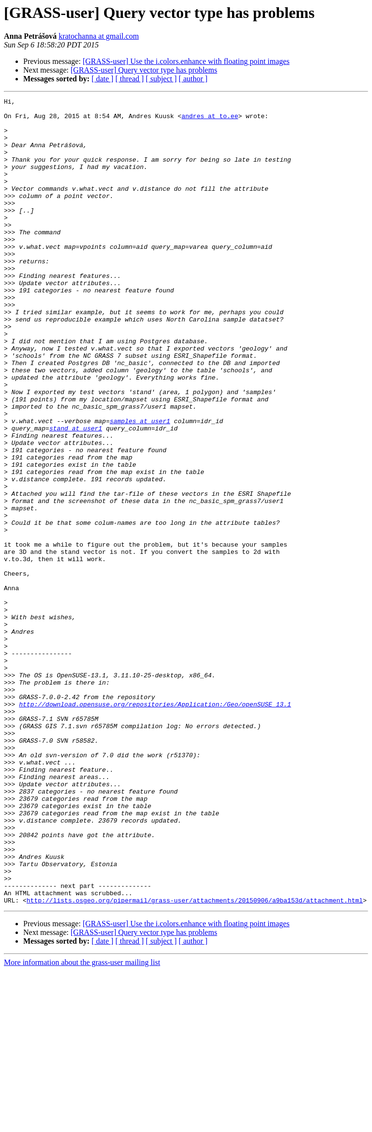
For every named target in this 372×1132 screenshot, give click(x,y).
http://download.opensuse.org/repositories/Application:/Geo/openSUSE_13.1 (155, 826)
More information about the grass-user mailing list (82, 1123)
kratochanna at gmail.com (99, 36)
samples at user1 (139, 486)
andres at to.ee (210, 120)
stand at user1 (75, 494)
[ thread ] (129, 79)
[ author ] (193, 79)
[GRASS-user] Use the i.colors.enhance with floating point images (186, 61)
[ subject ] (161, 79)
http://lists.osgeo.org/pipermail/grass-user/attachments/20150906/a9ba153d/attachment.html (195, 1061)
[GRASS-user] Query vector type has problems (144, 70)
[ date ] (102, 79)
